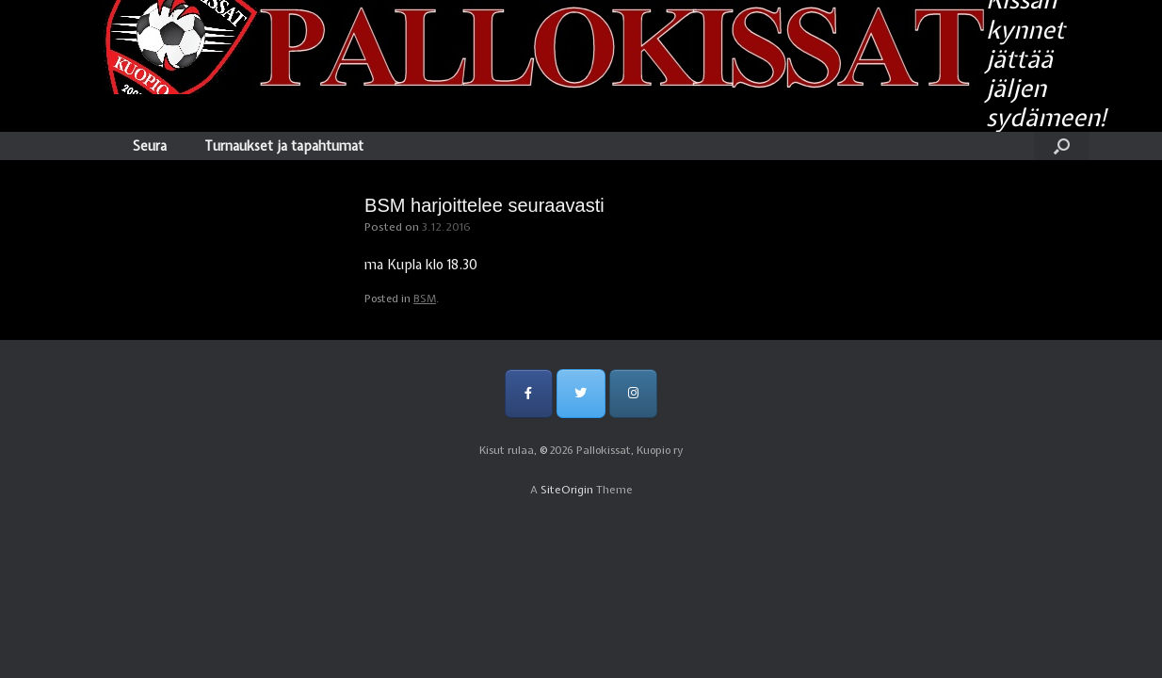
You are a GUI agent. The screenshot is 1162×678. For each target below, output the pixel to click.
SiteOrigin (567, 489)
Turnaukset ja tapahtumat (283, 145)
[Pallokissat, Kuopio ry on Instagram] (633, 393)
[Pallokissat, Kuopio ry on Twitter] (581, 393)
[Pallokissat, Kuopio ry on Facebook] (529, 393)
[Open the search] (1061, 146)
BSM (424, 298)
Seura (150, 145)
